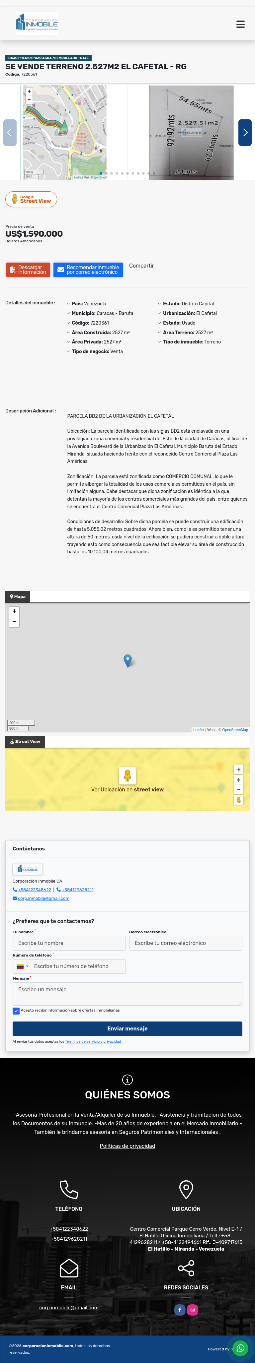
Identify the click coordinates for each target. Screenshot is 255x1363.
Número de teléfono (33, 955)
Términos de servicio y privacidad (93, 1041)
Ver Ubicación (109, 789)
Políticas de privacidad (127, 1146)
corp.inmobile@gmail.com (43, 898)
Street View (31, 199)
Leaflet (198, 730)
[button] (101, 173)
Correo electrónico (149, 931)
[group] (63, 132)
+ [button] (14, 612)
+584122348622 (34, 889)
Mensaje (22, 978)
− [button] (14, 622)
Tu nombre (24, 931)
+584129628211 (77, 889)
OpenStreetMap (235, 730)
